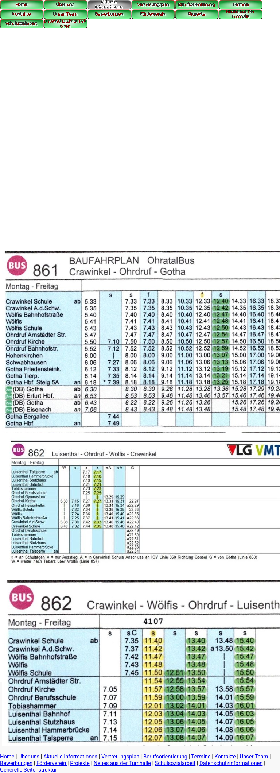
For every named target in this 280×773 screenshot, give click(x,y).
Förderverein (51, 763)
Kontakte (225, 756)
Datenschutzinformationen (230, 763)
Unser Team (254, 756)
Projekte (80, 763)
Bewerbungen (16, 763)
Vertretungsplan (120, 756)
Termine (201, 756)
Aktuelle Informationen (71, 756)
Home (7, 756)
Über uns (28, 756)
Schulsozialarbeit (175, 763)
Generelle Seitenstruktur (28, 769)
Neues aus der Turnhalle (122, 763)
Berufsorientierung (165, 756)
